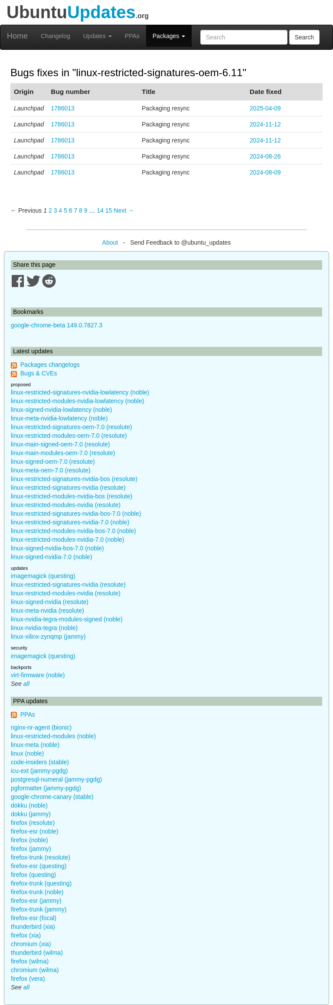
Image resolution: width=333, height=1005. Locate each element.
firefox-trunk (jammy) (38, 909)
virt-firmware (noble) (38, 675)
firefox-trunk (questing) (41, 883)
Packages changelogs (50, 364)
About (110, 242)
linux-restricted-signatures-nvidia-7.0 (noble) (70, 522)
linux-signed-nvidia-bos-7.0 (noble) (57, 548)
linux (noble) (27, 753)
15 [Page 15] (108, 210)
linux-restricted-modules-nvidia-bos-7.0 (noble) (73, 530)
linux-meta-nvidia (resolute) (47, 610)
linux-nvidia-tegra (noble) (44, 627)
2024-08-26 (265, 156)
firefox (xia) (26, 935)
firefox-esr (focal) (33, 918)
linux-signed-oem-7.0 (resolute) (53, 461)
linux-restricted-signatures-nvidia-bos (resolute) (74, 478)
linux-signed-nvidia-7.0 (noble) (51, 556)
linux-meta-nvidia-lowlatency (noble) (59, 418)
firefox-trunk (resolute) (40, 857)
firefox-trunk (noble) (37, 892)
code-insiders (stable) (40, 762)
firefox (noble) (29, 840)
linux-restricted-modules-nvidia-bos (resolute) (71, 496)
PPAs (132, 35)
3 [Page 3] (55, 210)
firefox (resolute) (33, 822)
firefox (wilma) (30, 961)
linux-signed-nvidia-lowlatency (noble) (61, 409)
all (26, 683)
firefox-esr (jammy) (36, 900)
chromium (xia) (31, 943)
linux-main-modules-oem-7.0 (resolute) (63, 452)
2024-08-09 (265, 172)
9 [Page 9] (86, 210)
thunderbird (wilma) (37, 952)
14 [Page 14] (100, 210)
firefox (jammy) (31, 848)
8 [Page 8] (80, 210)
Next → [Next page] (124, 210)
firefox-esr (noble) (35, 831)
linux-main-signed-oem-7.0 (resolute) (60, 444)
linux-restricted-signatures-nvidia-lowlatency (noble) (80, 392)
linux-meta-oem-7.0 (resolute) (51, 470)
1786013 (63, 108)
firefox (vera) (28, 978)
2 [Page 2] (50, 210)
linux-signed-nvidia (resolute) (49, 601)
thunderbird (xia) (33, 926)
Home (17, 36)
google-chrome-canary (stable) (52, 796)
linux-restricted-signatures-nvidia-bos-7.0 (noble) (76, 513)
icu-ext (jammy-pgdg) (39, 770)
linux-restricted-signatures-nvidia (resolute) (68, 487)
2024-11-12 (265, 124)
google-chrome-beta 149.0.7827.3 (56, 325)
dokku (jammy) (31, 814)
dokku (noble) (29, 805)
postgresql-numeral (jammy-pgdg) (56, 779)
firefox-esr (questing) (38, 866)
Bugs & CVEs (38, 373)
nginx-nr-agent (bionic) (41, 727)
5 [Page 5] (65, 210)
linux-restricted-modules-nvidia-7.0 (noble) (67, 539)
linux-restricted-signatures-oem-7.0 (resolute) (71, 426)
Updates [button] (97, 35)
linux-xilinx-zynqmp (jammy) (48, 636)
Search (304, 37)
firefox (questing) (33, 874)
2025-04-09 (265, 108)
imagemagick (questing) (43, 575)
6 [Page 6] (70, 210)
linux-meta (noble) (35, 744)
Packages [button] (169, 35)
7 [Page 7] (75, 210)
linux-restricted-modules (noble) (53, 736)
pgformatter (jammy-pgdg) (46, 788)
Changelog (55, 35)
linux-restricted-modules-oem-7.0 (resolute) (69, 435)
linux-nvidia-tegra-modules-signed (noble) (67, 619)
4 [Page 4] (60, 210)
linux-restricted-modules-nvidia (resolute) (66, 504)
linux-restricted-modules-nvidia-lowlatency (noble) (77, 400)
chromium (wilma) (35, 969)
